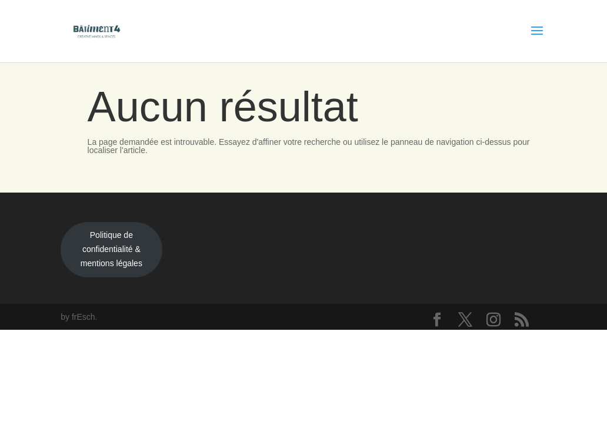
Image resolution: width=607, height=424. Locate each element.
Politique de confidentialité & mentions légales (111, 249)
